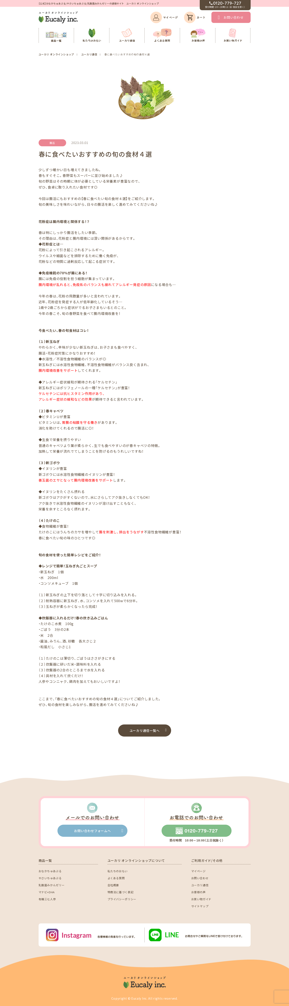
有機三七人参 (47, 899)
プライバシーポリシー (122, 899)
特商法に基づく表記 (121, 892)
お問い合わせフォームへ (92, 830)
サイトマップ (200, 906)
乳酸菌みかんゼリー (52, 885)
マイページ (198, 871)
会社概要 (113, 885)
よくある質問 (116, 878)
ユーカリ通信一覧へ (145, 730)
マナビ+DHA (47, 892)
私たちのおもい (118, 871)
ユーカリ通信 (200, 885)
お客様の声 (198, 892)
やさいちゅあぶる (50, 878)
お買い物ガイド (201, 899)
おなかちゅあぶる (50, 871)
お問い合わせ (233, 17)
